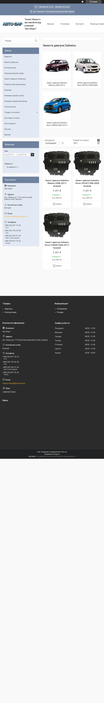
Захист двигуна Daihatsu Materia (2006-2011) (57, 84)
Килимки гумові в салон (14, 96)
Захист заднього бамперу (15, 79)
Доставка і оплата (12, 118)
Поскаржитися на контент (46, 456)
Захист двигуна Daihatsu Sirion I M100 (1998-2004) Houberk (87, 183)
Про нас (7, 129)
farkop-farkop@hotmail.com (15, 216)
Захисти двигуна (11, 62)
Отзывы (60, 312)
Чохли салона (10, 107)
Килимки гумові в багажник (15, 101)
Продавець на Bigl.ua (52, 454)
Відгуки (50, 24)
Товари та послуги (12, 112)
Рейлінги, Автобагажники (15, 84)
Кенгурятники (10, 68)
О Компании (62, 309)
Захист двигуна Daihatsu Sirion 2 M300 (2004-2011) (57, 124)
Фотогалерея (9, 123)
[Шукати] (36, 41)
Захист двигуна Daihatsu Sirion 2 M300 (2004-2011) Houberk (57, 245)
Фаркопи (8, 57)
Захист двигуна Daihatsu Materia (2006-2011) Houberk (57, 183)
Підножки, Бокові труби (14, 73)
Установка (64, 24)
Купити (58, 204)
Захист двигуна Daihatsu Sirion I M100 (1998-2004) (87, 84)
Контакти (80, 24)
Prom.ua (64, 452)
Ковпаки (7, 90)
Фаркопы (8, 309)
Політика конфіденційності (65, 456)
